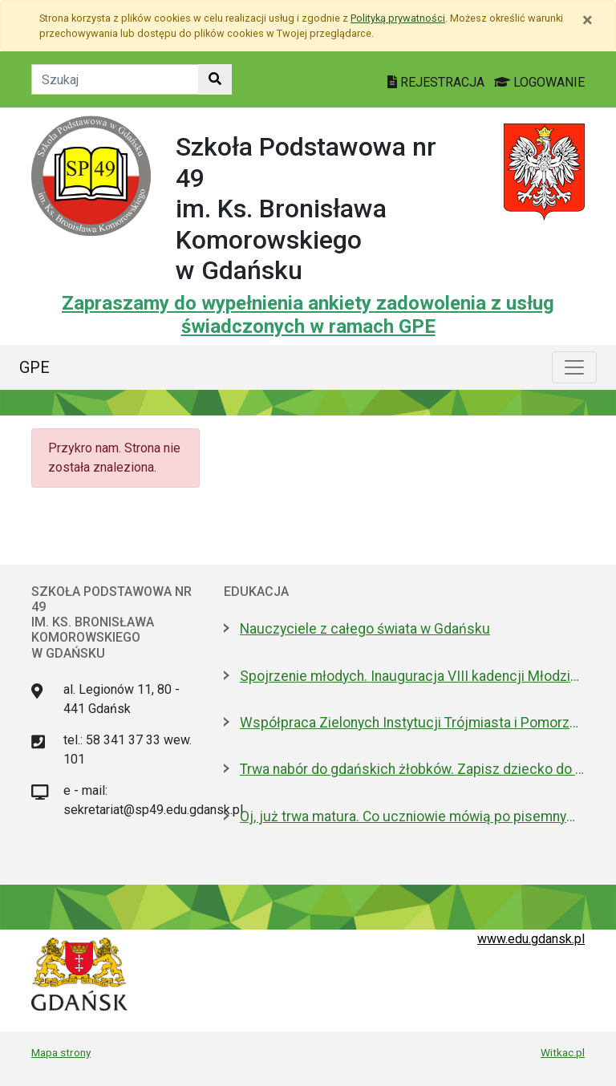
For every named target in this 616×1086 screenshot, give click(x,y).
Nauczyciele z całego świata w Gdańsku (365, 629)
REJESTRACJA (437, 82)
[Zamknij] (587, 20)
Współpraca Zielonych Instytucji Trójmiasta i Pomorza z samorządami (412, 723)
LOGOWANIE (539, 82)
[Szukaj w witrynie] (215, 79)
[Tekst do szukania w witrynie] (115, 79)
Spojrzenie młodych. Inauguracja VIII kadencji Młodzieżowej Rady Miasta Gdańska (412, 676)
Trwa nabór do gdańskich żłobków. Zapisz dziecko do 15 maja (412, 769)
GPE (34, 367)
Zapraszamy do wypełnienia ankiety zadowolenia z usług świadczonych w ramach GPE (308, 315)
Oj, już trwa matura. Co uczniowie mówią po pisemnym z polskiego (412, 816)
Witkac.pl (563, 1052)
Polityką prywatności (398, 18)
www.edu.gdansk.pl (531, 938)
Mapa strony (61, 1052)
